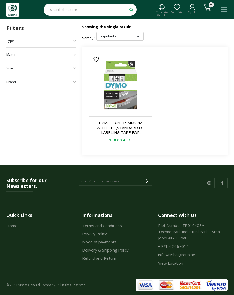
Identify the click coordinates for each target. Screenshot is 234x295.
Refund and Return (99, 258)
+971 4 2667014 (173, 246)
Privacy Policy (94, 233)
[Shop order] (120, 36)
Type (41, 40)
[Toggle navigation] (223, 9)
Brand (41, 82)
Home (12, 225)
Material (41, 54)
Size (41, 68)
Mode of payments (99, 241)
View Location (170, 263)
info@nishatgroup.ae (176, 254)
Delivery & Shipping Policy (105, 250)
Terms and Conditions (102, 225)
